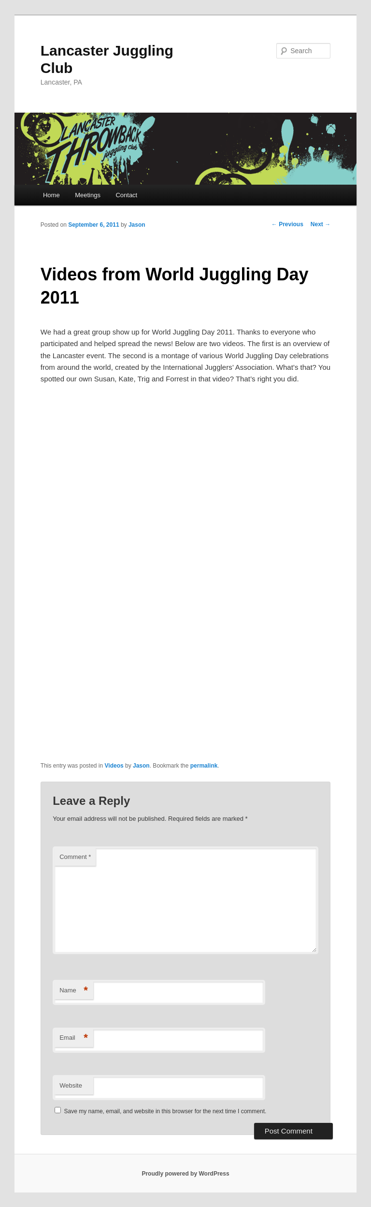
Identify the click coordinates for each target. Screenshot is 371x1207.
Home (51, 195)
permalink (204, 765)
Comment (75, 856)
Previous (287, 224)
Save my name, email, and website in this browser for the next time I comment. (165, 1111)
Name (73, 991)
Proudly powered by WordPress (185, 1173)
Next (320, 224)
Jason (136, 224)
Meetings (87, 195)
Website (70, 1085)
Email (73, 1038)
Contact (126, 195)
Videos (114, 765)
